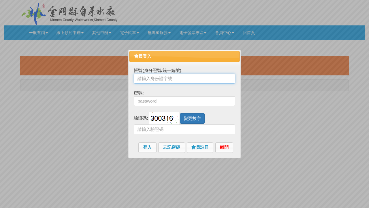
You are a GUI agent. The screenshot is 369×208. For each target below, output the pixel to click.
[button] (147, 147)
